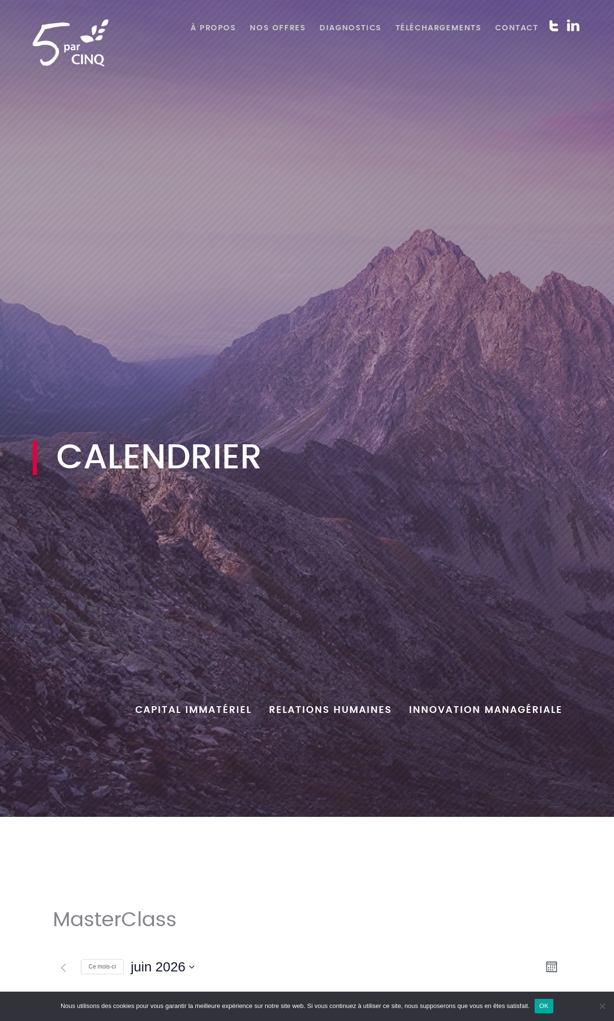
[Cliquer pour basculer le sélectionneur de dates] (163, 967)
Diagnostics (351, 28)
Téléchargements (439, 28)
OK (544, 1005)
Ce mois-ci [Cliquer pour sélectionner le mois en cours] (102, 966)
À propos (213, 28)
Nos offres (278, 28)
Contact (516, 28)
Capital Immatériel (193, 710)
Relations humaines (330, 710)
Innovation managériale (486, 710)
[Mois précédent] (63, 967)
